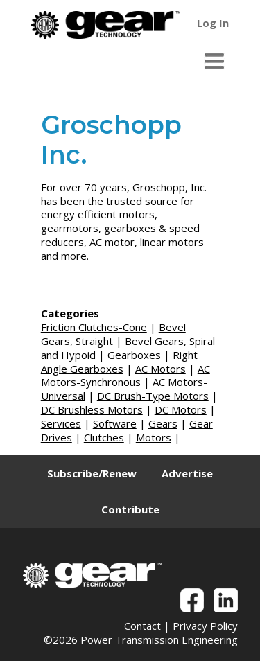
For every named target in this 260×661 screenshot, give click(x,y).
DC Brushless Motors (92, 409)
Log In (213, 23)
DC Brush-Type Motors (153, 396)
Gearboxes (134, 355)
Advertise (187, 473)
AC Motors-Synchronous (125, 375)
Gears (162, 423)
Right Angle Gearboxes (119, 362)
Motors (153, 437)
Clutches (104, 437)
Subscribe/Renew (92, 473)
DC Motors (181, 409)
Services (61, 423)
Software (115, 423)
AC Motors (160, 369)
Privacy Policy (205, 626)
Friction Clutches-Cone (94, 327)
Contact (142, 626)
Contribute (130, 509)
